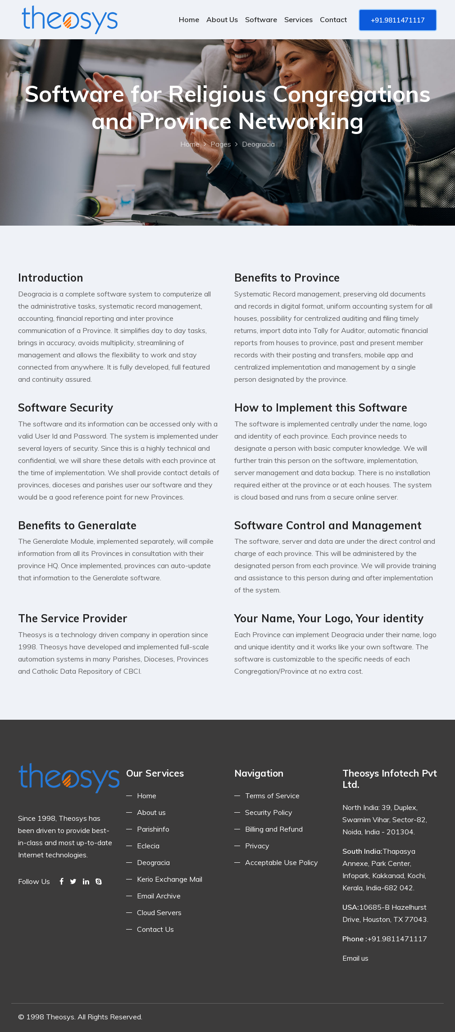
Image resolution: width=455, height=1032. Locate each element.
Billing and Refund (274, 828)
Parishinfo (153, 828)
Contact (333, 19)
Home (189, 19)
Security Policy (268, 812)
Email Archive (159, 895)
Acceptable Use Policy (281, 862)
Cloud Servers (159, 912)
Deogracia (153, 862)
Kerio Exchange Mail (169, 879)
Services (298, 19)
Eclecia (148, 845)
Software (261, 19)
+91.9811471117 (398, 20)
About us (222, 19)
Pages (220, 143)
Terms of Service (272, 795)
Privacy (257, 845)
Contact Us (155, 929)
